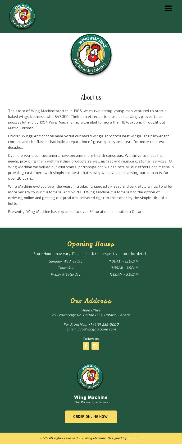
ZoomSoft (135, 438)
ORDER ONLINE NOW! (91, 417)
